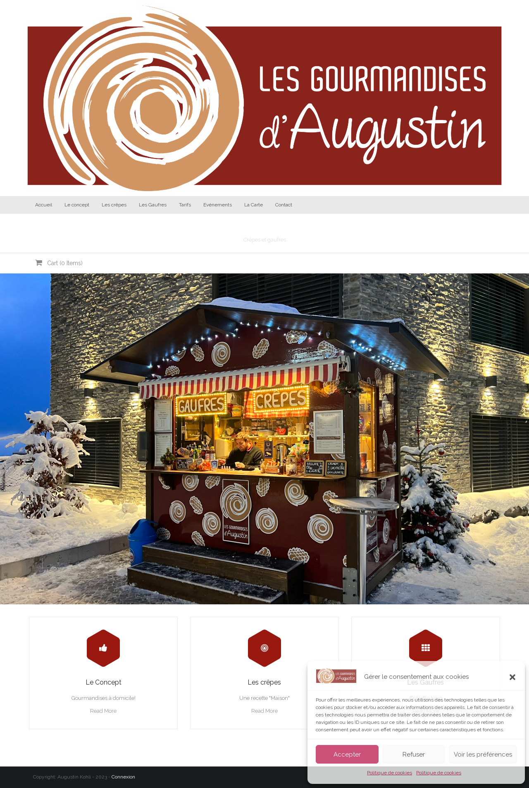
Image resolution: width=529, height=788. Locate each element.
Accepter (347, 754)
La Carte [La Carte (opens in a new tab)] (253, 205)
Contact (283, 205)
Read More (103, 711)
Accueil (43, 205)
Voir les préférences (483, 754)
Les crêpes (114, 205)
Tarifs (185, 205)
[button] (512, 677)
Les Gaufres (153, 205)
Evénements (217, 205)
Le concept (76, 205)
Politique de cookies (389, 773)
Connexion (123, 777)
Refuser (414, 754)
